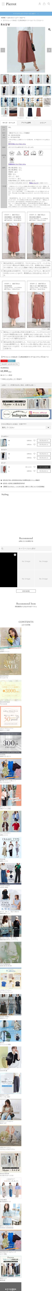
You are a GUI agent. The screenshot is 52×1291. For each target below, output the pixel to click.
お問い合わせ (34, 1233)
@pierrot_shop (15, 1207)
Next (49, 50)
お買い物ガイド (10, 1233)
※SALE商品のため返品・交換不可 (14, 308)
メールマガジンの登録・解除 (14, 1238)
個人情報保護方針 (36, 1236)
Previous (3, 50)
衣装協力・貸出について (38, 1238)
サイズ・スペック (9, 122)
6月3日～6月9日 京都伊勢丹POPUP (14, 367)
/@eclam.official (36, 1207)
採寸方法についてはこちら (17, 144)
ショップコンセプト (36, 1230)
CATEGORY (14, 1224)
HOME (3, 18)
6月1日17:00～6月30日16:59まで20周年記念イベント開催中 (21, 364)
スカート (22, 18)
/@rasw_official (25, 1207)
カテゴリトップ (12, 18)
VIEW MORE (26, 475)
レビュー (43, 122)
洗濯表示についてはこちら (17, 164)
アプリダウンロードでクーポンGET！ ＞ (26, 13)
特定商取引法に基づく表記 (14, 1235)
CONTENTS (38, 1224)
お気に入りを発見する (26, 425)
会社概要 (8, 1230)
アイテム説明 (26, 122)
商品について (33, 183)
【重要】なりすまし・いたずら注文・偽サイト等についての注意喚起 (23, 370)
